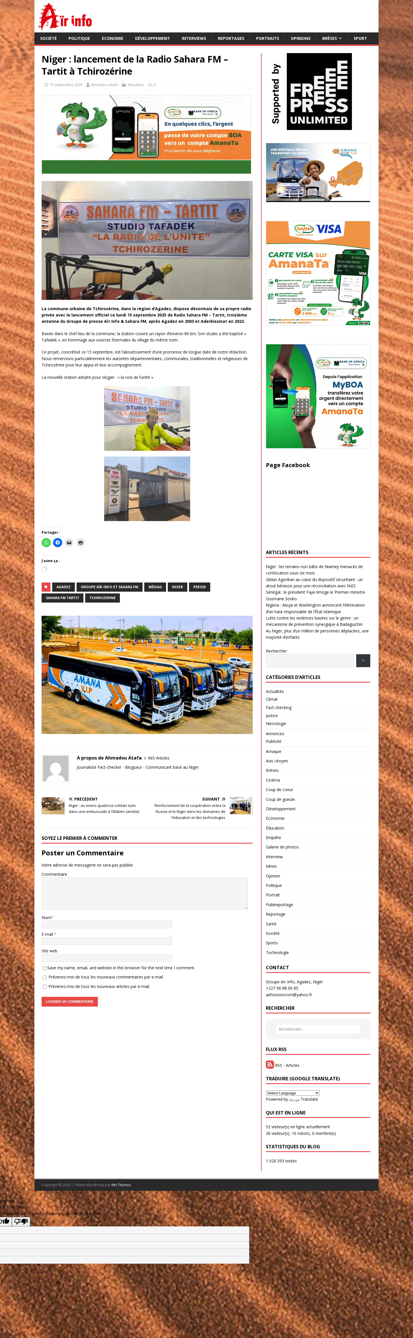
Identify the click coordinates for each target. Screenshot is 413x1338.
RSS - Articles (282, 1065)
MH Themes (121, 1184)
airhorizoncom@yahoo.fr (289, 994)
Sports (272, 942)
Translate (303, 1099)
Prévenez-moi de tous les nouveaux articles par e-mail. (99, 986)
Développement (152, 38)
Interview (274, 856)
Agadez (64, 586)
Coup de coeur (279, 789)
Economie (112, 38)
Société (48, 38)
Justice (272, 715)
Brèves (329, 38)
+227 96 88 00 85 (282, 988)
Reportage (275, 914)
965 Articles (159, 758)
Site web (49, 951)
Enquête (273, 837)
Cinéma (273, 780)
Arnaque (273, 751)
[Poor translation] (21, 1221)
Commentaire (54, 874)
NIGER (177, 586)
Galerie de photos (282, 847)
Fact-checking (278, 707)
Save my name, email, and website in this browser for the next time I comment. (121, 967)
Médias (155, 586)
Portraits (267, 38)
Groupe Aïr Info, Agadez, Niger (294, 981)
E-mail (48, 934)
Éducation (275, 828)
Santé (271, 924)
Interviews (194, 38)
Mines (271, 866)
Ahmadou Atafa (104, 84)
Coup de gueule (280, 799)
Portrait (273, 895)
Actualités (136, 84)
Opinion (273, 876)
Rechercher (276, 651)
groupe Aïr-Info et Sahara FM (109, 586)
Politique (79, 38)
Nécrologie (276, 723)
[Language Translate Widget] (293, 1093)
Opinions (301, 38)
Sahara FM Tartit (62, 597)
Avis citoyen (277, 761)
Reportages (231, 38)
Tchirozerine (102, 597)
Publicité (273, 741)
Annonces (275, 733)
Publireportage (279, 904)
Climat (272, 699)
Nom (46, 917)
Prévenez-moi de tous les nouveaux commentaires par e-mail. (106, 977)
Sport (360, 38)
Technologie (277, 952)
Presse (199, 586)
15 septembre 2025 (66, 84)
